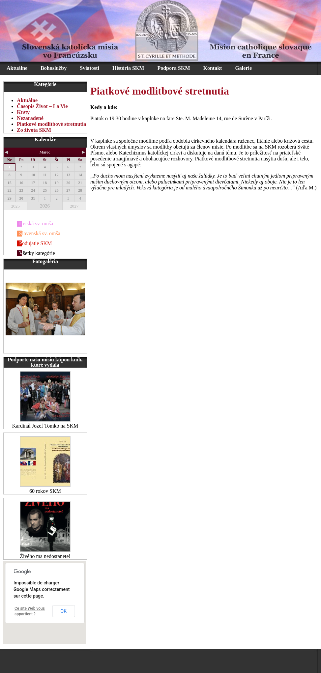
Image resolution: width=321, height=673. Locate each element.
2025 (15, 206)
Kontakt (212, 68)
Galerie (243, 68)
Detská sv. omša (36, 223)
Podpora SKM (173, 68)
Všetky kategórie (37, 253)
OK (64, 611)
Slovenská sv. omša (39, 233)
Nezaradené (30, 118)
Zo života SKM (34, 130)
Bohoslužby (54, 68)
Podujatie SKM (35, 243)
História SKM (128, 68)
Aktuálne (17, 68)
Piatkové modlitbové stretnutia (51, 124)
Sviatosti (89, 68)
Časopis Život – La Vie (42, 106)
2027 (74, 206)
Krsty (23, 112)
